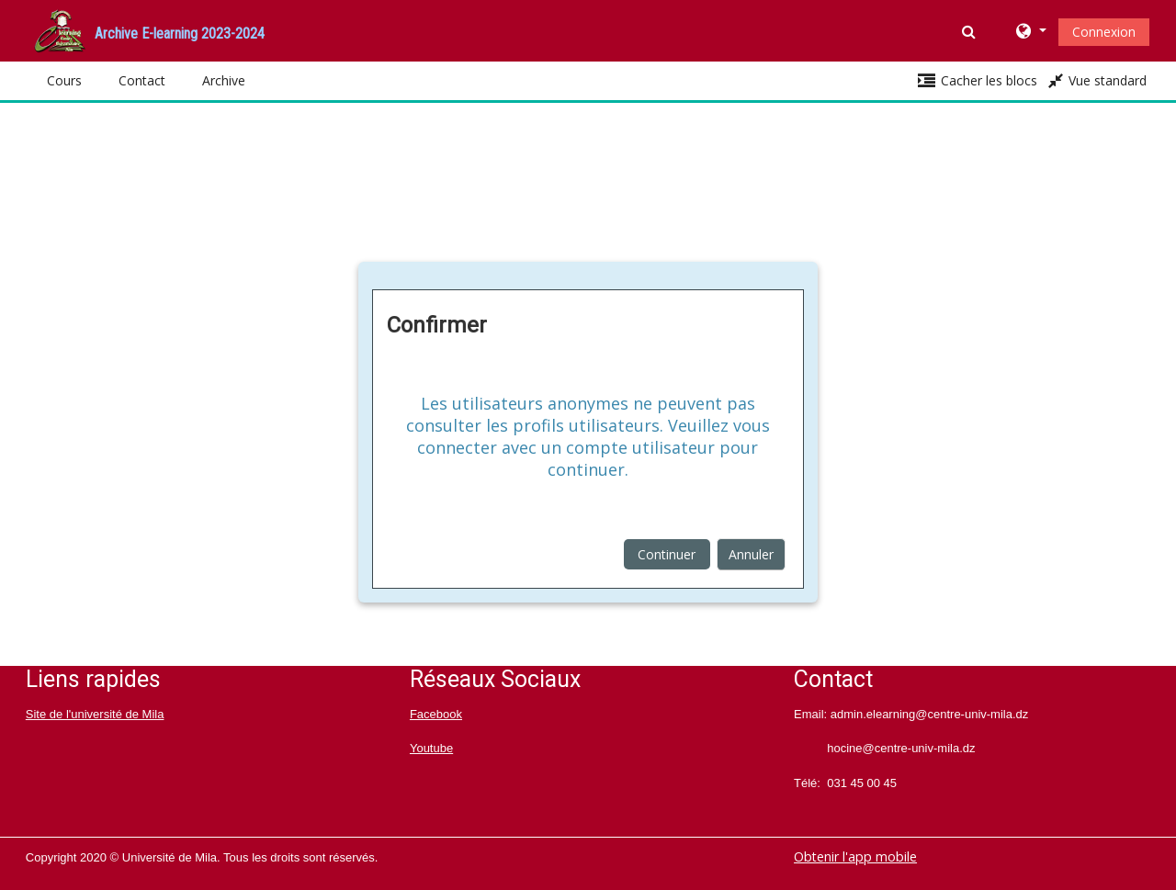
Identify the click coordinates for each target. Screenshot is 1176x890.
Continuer (666, 554)
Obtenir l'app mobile (855, 856)
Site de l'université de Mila (95, 714)
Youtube (431, 748)
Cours (64, 80)
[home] (59, 29)
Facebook (436, 714)
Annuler (751, 554)
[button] (971, 31)
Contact (142, 80)
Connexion (1104, 31)
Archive (223, 80)
